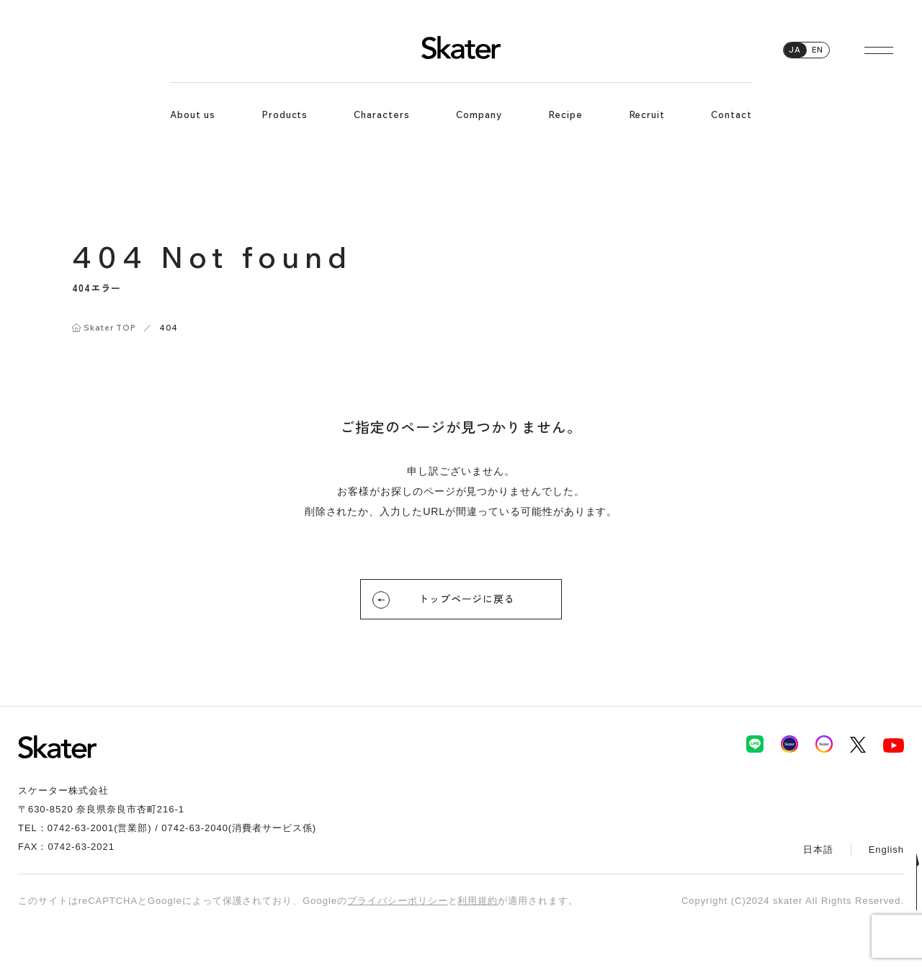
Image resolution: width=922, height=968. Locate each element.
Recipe (565, 114)
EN (817, 50)
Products (284, 114)
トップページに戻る (443, 600)
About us (192, 114)
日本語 (818, 849)
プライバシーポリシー (397, 900)
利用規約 (477, 900)
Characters (382, 114)
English (886, 849)
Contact (731, 114)
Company (479, 114)
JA (795, 50)
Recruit (647, 114)
